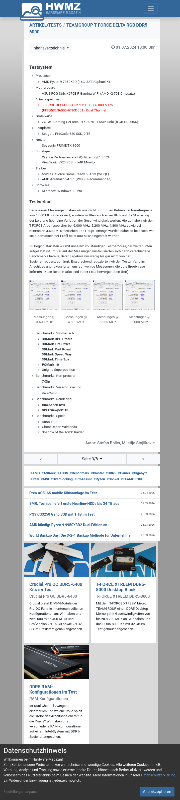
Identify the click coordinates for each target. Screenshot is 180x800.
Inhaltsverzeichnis (49, 48)
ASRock (49, 473)
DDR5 (111, 473)
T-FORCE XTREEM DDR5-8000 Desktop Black (121, 587)
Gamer (124, 473)
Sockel (113, 479)
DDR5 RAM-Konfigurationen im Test (53, 689)
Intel (34, 479)
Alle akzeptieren (157, 791)
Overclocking (62, 479)
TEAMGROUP (132, 479)
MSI (45, 479)
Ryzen (99, 479)
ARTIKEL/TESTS (45, 25)
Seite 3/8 (90, 459)
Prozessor (83, 479)
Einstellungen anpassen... (23, 792)
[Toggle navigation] (151, 9)
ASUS (62, 473)
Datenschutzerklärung (158, 775)
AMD (35, 473)
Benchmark (79, 473)
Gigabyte (139, 473)
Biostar (97, 473)
